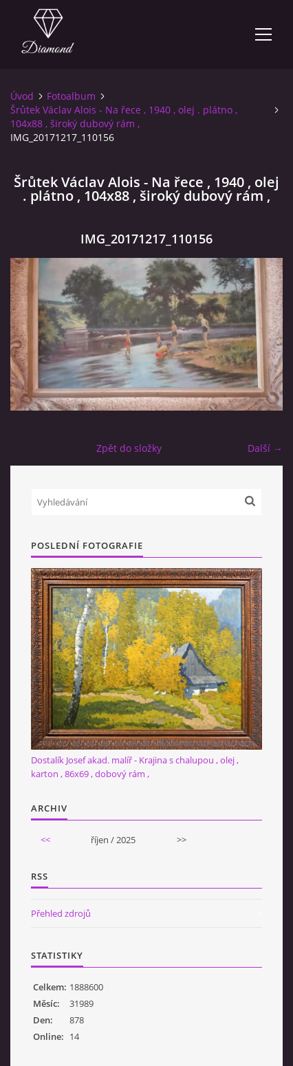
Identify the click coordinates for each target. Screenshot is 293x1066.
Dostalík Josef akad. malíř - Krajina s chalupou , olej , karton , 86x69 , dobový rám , (135, 767)
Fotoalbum (71, 95)
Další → (265, 448)
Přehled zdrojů (61, 913)
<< (45, 840)
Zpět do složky (129, 448)
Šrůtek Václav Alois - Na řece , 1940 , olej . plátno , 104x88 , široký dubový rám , (123, 116)
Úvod (22, 95)
